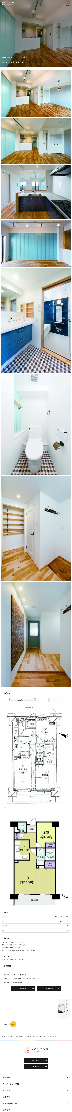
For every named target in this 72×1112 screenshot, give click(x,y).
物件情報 (6, 1077)
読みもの (6, 1110)
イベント (6, 1090)
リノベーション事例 (39, 1036)
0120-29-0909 (17, 982)
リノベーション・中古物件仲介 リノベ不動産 (17, 1036)
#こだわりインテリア (16, 960)
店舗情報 (6, 1097)
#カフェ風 (5, 960)
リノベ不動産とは (10, 1103)
